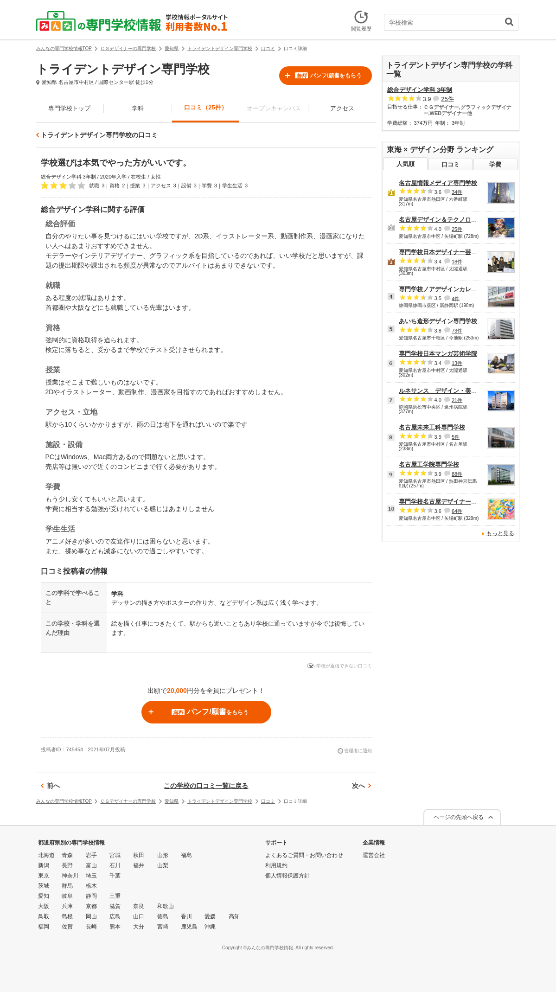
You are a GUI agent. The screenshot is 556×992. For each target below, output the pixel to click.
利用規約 (276, 865)
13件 (457, 363)
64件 (457, 511)
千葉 (115, 875)
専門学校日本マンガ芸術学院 (438, 353)
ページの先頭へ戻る (459, 817)
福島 (186, 855)
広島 (115, 916)
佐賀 (67, 926)
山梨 (162, 865)
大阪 (43, 906)
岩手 (91, 855)
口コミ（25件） (205, 107)
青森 (67, 855)
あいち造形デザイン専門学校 (438, 321)
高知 (234, 916)
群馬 (67, 886)
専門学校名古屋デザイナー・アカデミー (453, 501)
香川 (186, 916)
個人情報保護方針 (287, 875)
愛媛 (210, 916)
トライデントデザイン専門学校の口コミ (99, 135)
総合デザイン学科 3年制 (420, 89)
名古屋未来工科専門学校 (432, 427)
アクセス (342, 108)
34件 (457, 192)
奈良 (138, 906)
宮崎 (162, 926)
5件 (456, 437)
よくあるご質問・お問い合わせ (304, 855)
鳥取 (43, 916)
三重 (115, 896)
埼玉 (91, 875)
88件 (457, 474)
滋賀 (115, 906)
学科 (138, 108)
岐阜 (67, 896)
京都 (91, 906)
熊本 (115, 926)
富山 (91, 865)
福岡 (43, 926)
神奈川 (70, 875)
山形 (162, 855)
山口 (138, 916)
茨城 (43, 886)
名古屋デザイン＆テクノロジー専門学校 (453, 219)
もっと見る (500, 533)
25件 (447, 99)
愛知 (43, 896)
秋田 (138, 855)
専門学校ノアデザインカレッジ (441, 289)
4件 (456, 298)
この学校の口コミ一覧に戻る (206, 785)
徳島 (162, 916)
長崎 (91, 926)
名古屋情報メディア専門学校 (438, 182)
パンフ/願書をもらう (328, 75)
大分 (138, 926)
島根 (67, 916)
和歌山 (165, 906)
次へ (358, 785)
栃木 (91, 886)
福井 (138, 865)
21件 (457, 400)
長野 (67, 865)
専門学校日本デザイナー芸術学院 (444, 252)
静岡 (91, 896)
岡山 (91, 916)
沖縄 (210, 926)
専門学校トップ (69, 108)
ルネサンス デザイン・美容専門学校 (450, 390)
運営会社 (374, 855)
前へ (53, 785)
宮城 (115, 855)
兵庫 (67, 906)
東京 (43, 875)
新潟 (43, 865)
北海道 (46, 855)
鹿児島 (189, 926)
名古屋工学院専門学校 (429, 464)
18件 (457, 261)
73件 (457, 330)
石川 (115, 865)
